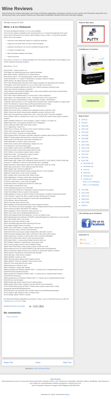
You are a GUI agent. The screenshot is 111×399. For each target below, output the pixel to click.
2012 (83, 160)
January (86, 179)
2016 (83, 148)
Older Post (67, 362)
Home (38, 362)
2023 (83, 126)
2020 (83, 135)
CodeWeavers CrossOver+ (13, 301)
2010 (83, 193)
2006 (83, 205)
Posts (83, 240)
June (85, 169)
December (87, 163)
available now (17, 60)
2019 (83, 138)
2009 (83, 196)
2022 (83, 129)
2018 (83, 142)
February (86, 176)
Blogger (66, 394)
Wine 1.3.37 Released (91, 185)
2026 (83, 120)
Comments (85, 243)
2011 (83, 190)
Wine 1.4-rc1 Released (91, 182)
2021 (83, 132)
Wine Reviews (17, 8)
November (87, 166)
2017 (83, 145)
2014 (83, 154)
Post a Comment (12, 317)
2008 (83, 199)
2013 (83, 157)
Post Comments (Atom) (42, 368)
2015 (83, 151)
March (85, 173)
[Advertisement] (37, 339)
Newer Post (8, 362)
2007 (83, 202)
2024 (83, 123)
